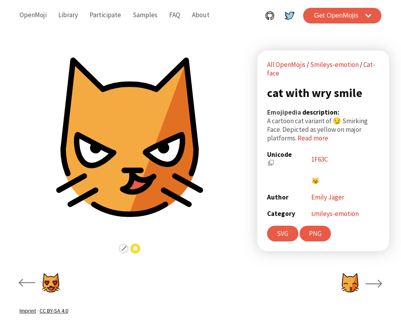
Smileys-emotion (335, 64)
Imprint (28, 310)
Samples (145, 15)
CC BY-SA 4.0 (54, 310)
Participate (105, 15)
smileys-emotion (335, 213)
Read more (313, 138)
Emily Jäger (327, 197)
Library (68, 15)
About (201, 15)
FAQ (174, 15)
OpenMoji (33, 15)
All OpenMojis (286, 64)
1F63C (319, 159)
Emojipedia (284, 112)
